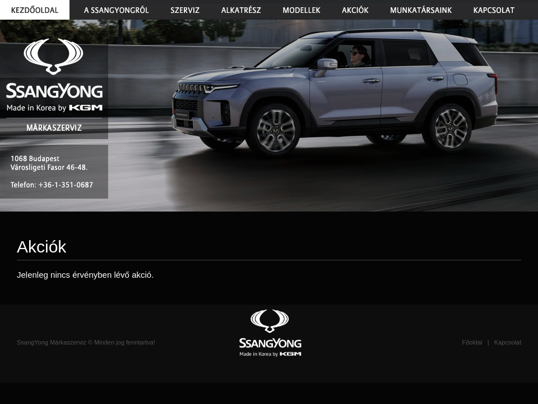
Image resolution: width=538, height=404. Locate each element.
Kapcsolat (507, 342)
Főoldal (472, 342)
